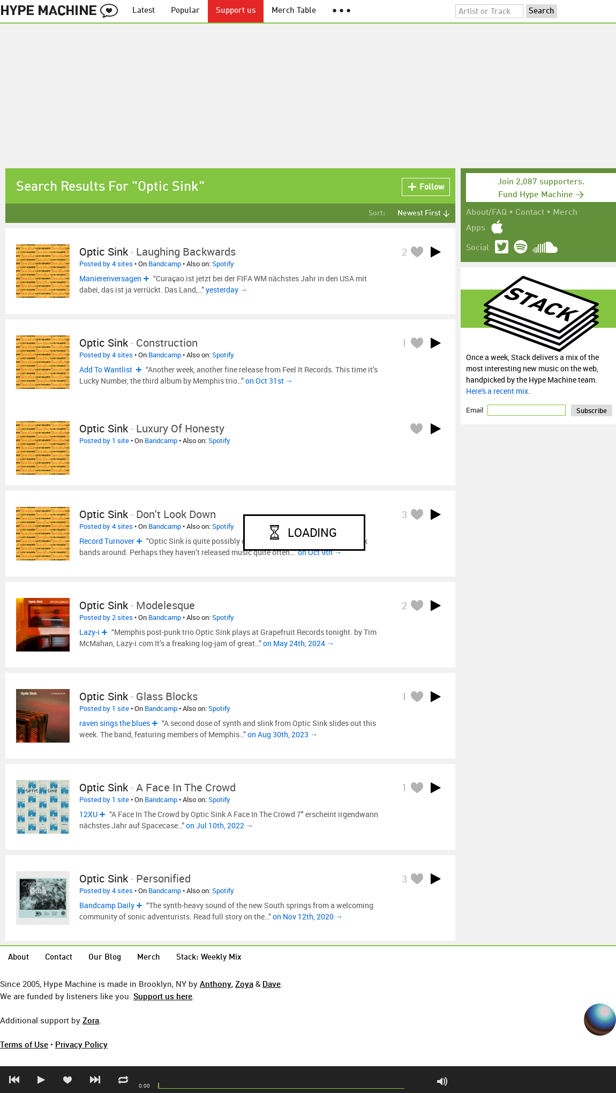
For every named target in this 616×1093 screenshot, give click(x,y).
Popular (185, 11)
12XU (88, 814)
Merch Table (294, 11)
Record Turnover (106, 541)
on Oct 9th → (320, 552)
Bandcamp (164, 263)
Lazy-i (89, 632)
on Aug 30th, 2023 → (282, 734)
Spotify (223, 263)
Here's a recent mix (497, 391)
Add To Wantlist (106, 369)
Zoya (244, 983)
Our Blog (104, 958)
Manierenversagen (110, 278)
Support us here (162, 996)
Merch (565, 212)
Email (475, 410)
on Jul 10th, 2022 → (219, 825)
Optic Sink (103, 251)
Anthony (215, 983)
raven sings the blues (114, 723)
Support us (236, 11)
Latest (143, 11)
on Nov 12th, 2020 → (308, 916)
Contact (529, 212)
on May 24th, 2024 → (298, 643)
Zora (90, 1020)
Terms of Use (24, 1044)
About (18, 958)
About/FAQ (486, 212)
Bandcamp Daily (106, 905)
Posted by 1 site (104, 440)
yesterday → (226, 290)
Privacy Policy (81, 1044)
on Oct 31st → (269, 381)
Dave (271, 983)
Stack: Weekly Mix (209, 958)
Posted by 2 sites (106, 617)
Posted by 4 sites (106, 263)
